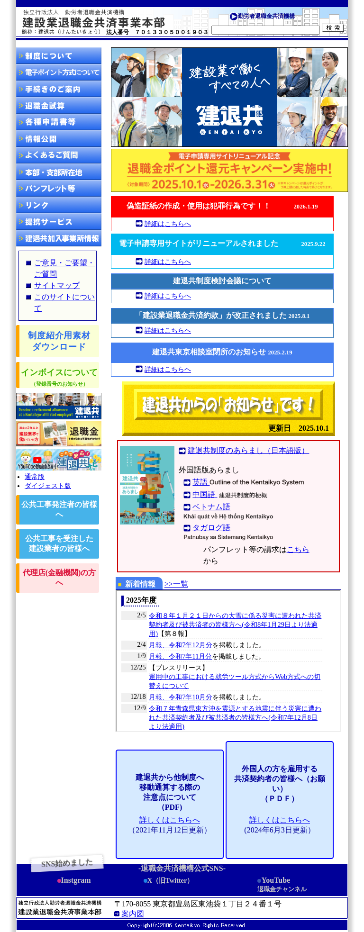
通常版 (35, 476)
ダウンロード (58, 122)
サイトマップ (57, 285)
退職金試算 (58, 105)
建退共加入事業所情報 (58, 238)
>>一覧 (176, 584)
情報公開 (58, 138)
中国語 (230, 494)
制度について (58, 55)
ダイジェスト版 (48, 485)
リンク (58, 205)
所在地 (58, 171)
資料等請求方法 (58, 188)
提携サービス (58, 221)
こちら (298, 549)
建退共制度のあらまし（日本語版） (248, 450)
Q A (58, 155)
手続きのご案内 (58, 89)
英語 (248, 482)
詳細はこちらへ (168, 223)
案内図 (129, 914)
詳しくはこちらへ (169, 820)
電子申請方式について (58, 72)
